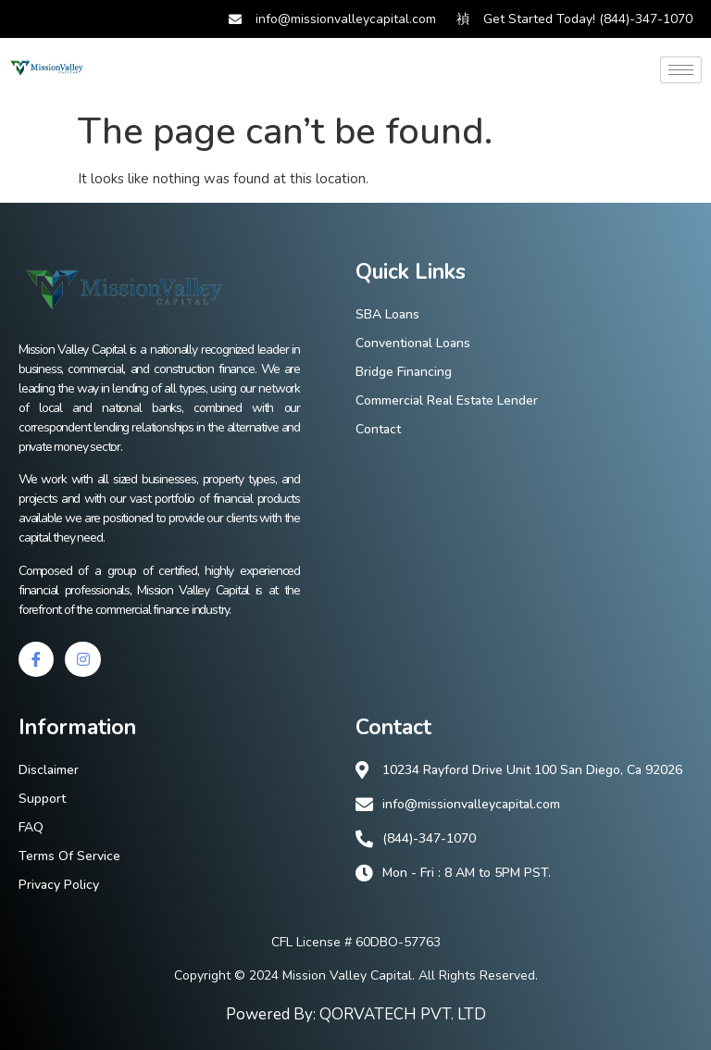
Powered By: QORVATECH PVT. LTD (356, 1014)
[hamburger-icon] (681, 69)
